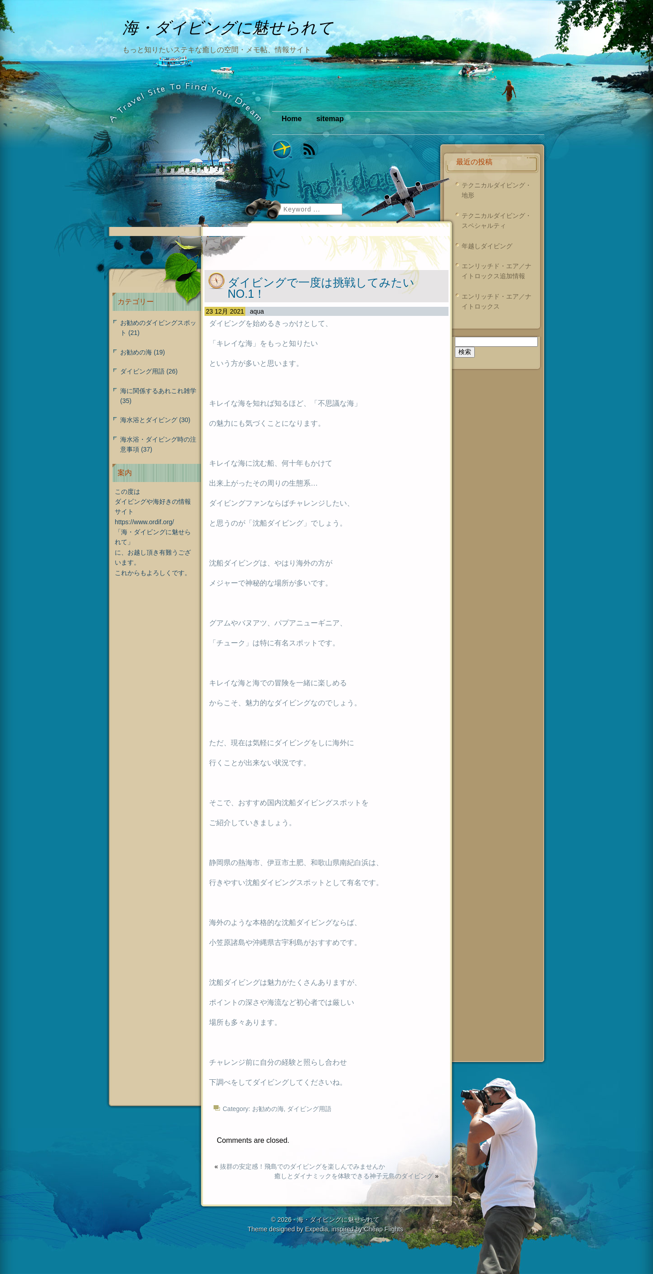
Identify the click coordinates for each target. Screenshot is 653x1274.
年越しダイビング (487, 246)
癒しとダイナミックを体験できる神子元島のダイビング (353, 1176)
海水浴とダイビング (148, 419)
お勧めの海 (268, 1108)
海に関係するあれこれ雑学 (158, 390)
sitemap (329, 119)
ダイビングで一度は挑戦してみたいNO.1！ (321, 288)
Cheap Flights (383, 1229)
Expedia (316, 1229)
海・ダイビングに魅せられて (338, 1219)
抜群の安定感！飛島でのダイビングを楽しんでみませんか (302, 1166)
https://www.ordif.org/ (144, 522)
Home (292, 119)
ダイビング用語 (309, 1108)
